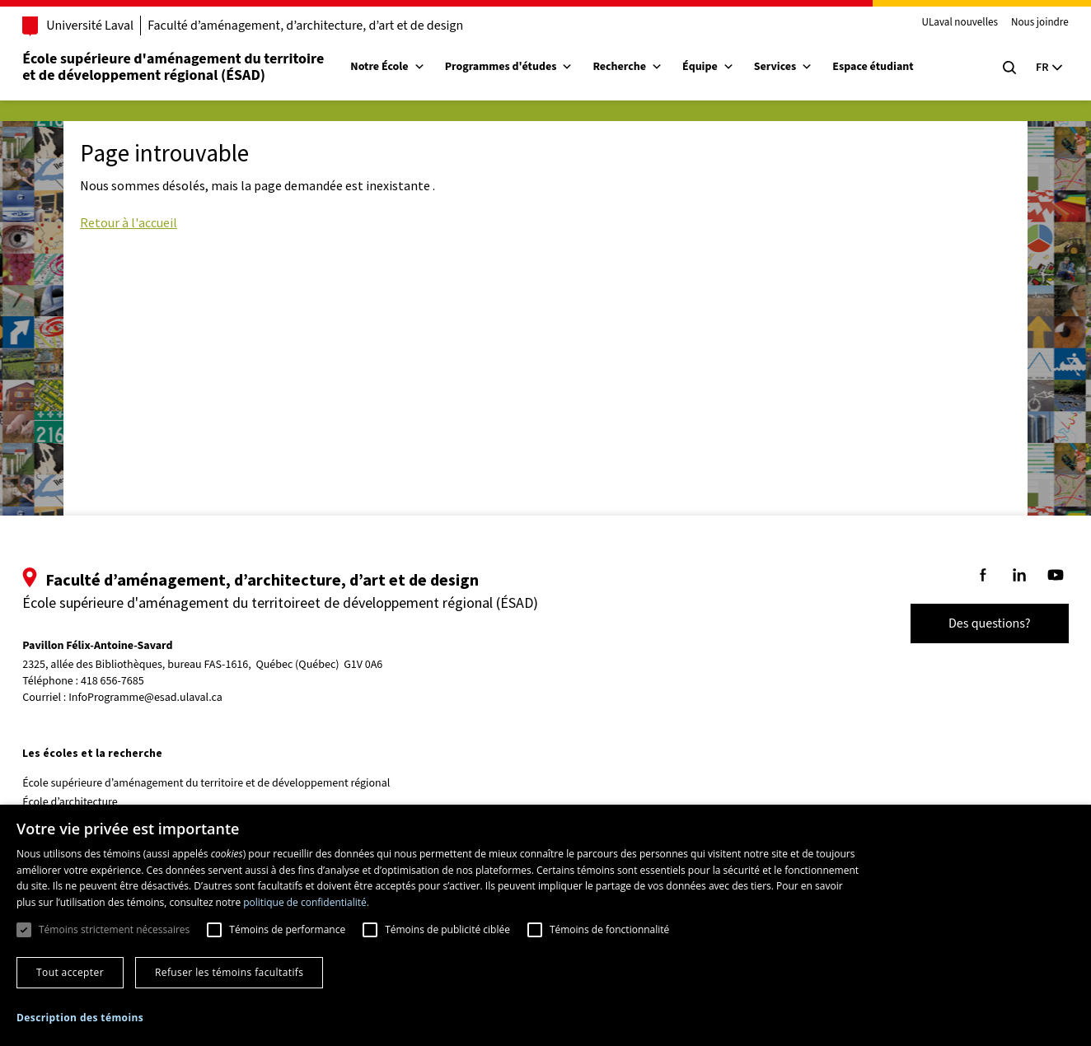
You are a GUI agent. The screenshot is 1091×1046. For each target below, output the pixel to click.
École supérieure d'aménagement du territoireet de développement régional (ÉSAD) (197, 67)
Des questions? (966, 623)
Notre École (411, 66)
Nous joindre (1016, 23)
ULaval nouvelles (936, 23)
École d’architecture (94, 802)
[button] (79, 1017)
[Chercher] (985, 67)
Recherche (651, 66)
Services (807, 66)
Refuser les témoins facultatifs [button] (229, 972)
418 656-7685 (136, 681)
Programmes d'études (532, 66)
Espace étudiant (896, 66)
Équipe (732, 66)
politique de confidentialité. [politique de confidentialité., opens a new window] (306, 902)
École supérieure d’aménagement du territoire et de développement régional (230, 783)
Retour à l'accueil (128, 222)
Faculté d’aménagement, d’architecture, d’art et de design (329, 25)
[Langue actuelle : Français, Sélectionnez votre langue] (1025, 67)
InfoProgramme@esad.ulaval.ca (169, 697)
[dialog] (545, 925)
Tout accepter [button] (70, 972)
